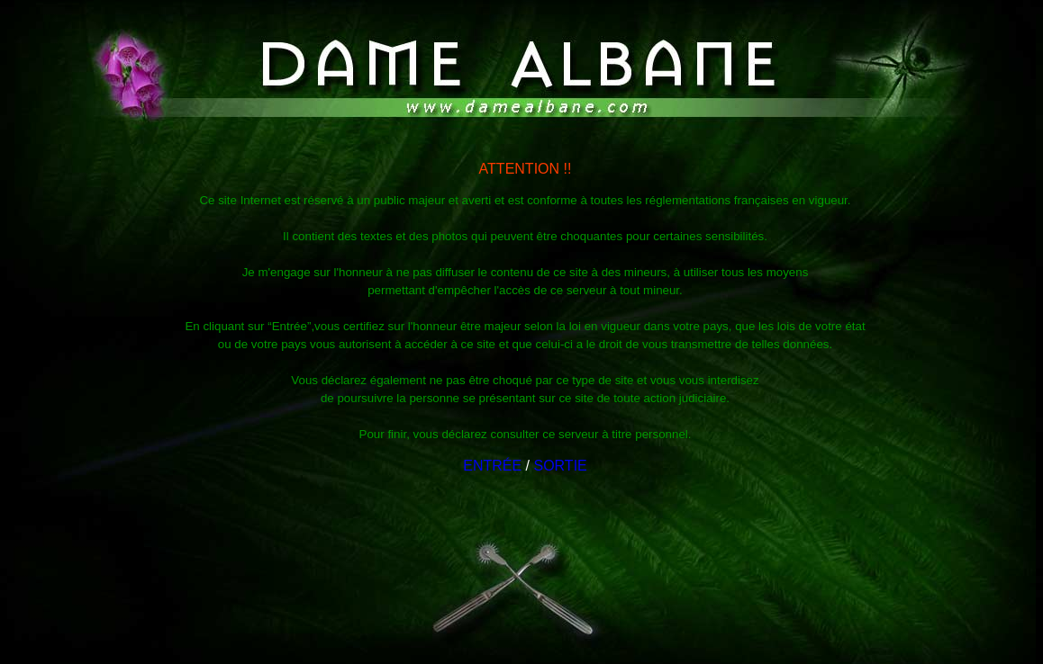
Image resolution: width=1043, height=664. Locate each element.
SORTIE (559, 465)
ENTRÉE (492, 465)
